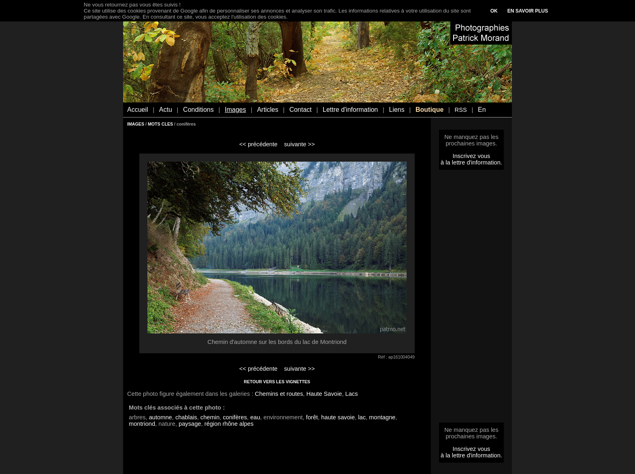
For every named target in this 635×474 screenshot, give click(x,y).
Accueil (137, 109)
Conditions (198, 109)
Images (235, 109)
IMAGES (135, 124)
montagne (382, 417)
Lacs (351, 394)
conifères (235, 417)
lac (362, 417)
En (482, 109)
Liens (396, 109)
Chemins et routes (279, 394)
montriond (142, 424)
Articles (267, 109)
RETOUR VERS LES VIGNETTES (277, 381)
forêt (312, 417)
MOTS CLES (160, 124)
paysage (190, 424)
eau (255, 417)
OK (494, 11)
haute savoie (338, 417)
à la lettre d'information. (471, 162)
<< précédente (258, 144)
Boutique (429, 109)
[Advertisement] (471, 298)
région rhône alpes (229, 424)
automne (160, 417)
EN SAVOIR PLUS (527, 11)
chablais (186, 417)
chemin (209, 417)
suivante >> (299, 144)
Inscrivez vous (471, 156)
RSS (461, 110)
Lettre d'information (350, 109)
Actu (165, 109)
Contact (300, 109)
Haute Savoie (324, 394)
